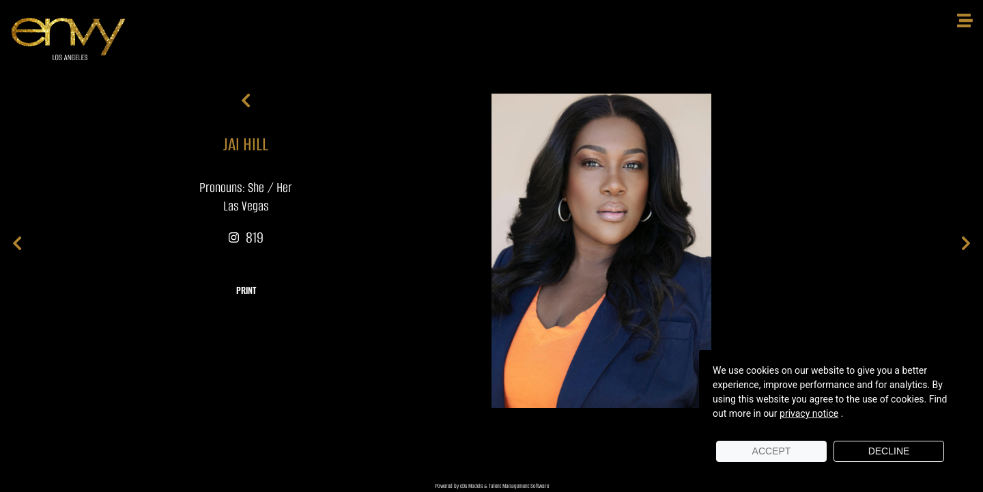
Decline (889, 451)
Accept (771, 451)
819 (246, 237)
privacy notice (809, 413)
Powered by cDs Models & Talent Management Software (492, 486)
